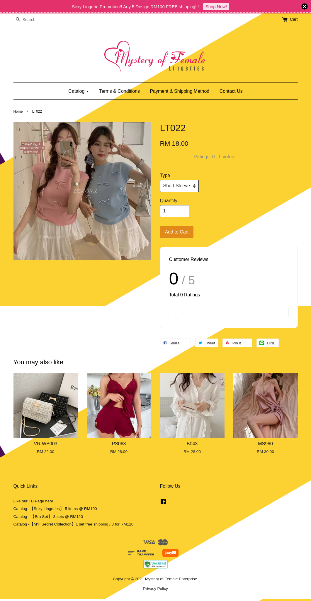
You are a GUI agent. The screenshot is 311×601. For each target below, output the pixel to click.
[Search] (31, 20)
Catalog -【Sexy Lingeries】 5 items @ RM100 (55, 508)
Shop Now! (216, 6)
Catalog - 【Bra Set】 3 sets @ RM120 (48, 516)
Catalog (78, 91)
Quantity (169, 200)
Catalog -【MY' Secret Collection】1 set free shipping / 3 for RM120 (73, 524)
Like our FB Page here (33, 501)
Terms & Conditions (119, 91)
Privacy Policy (155, 588)
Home (18, 111)
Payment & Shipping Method (179, 91)
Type (165, 175)
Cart (294, 19)
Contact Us (231, 91)
